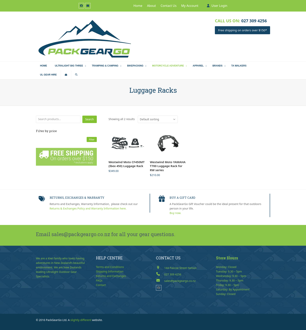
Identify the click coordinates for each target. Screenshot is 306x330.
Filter (91, 139)
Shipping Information (110, 271)
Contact (101, 285)
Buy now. (175, 213)
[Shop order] (158, 119)
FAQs (99, 280)
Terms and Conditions (110, 267)
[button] (66, 74)
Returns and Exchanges (111, 276)
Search (89, 119)
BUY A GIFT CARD (182, 198)
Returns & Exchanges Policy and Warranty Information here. (88, 208)
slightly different (80, 320)
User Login (219, 6)
